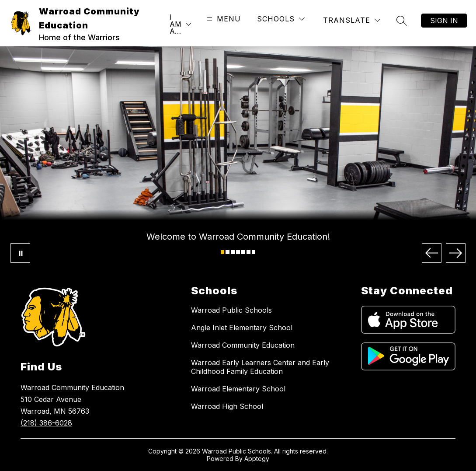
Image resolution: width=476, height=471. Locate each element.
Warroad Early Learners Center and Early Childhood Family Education (260, 367)
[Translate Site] (351, 20)
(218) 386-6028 (46, 423)
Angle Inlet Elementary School (241, 327)
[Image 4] (238, 252)
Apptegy (256, 458)
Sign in (444, 20)
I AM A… (175, 24)
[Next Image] (456, 253)
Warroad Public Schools (231, 310)
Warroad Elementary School (238, 388)
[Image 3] (233, 252)
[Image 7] (254, 252)
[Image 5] (243, 252)
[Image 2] (227, 252)
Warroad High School (227, 406)
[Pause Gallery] (20, 253)
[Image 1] (223, 252)
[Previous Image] (431, 253)
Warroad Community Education (243, 345)
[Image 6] (248, 252)
